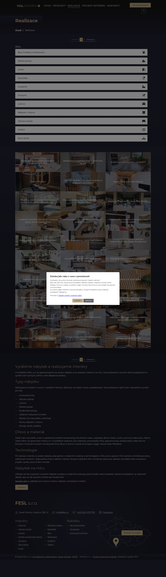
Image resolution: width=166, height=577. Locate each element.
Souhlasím (77, 301)
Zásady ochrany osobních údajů (70, 295)
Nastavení (89, 301)
